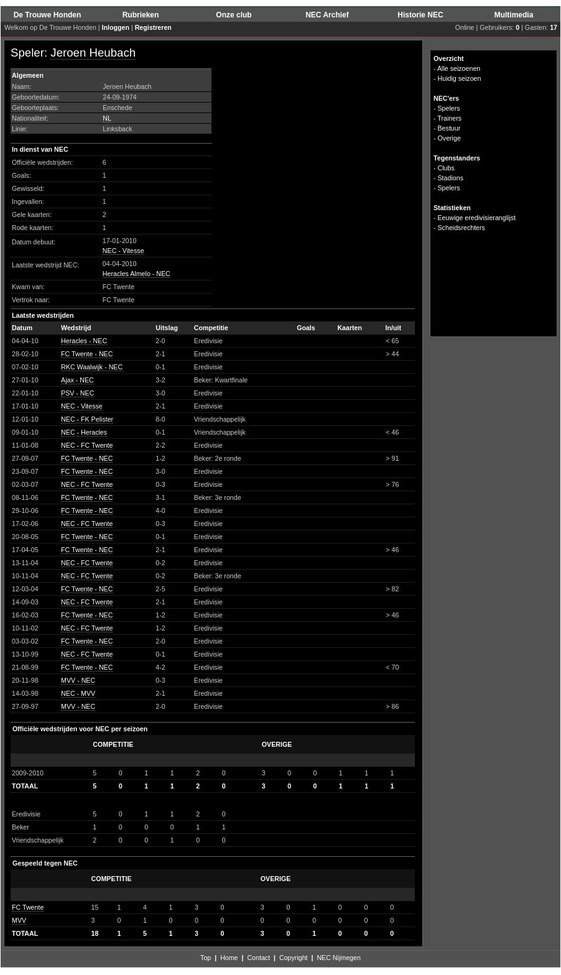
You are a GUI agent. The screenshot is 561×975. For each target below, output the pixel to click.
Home (229, 957)
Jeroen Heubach (93, 52)
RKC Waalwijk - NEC (92, 367)
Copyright (293, 957)
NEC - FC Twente (87, 445)
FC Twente (28, 907)
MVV (19, 920)
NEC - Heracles (84, 432)
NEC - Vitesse (123, 250)
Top (205, 957)
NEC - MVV (78, 693)
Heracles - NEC (84, 340)
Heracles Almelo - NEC (136, 273)
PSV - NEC (77, 393)
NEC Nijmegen (338, 957)
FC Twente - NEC (87, 354)
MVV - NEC (78, 680)
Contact (258, 957)
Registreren (153, 27)
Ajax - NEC (77, 380)
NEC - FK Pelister (87, 419)
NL (107, 118)
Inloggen (115, 27)
